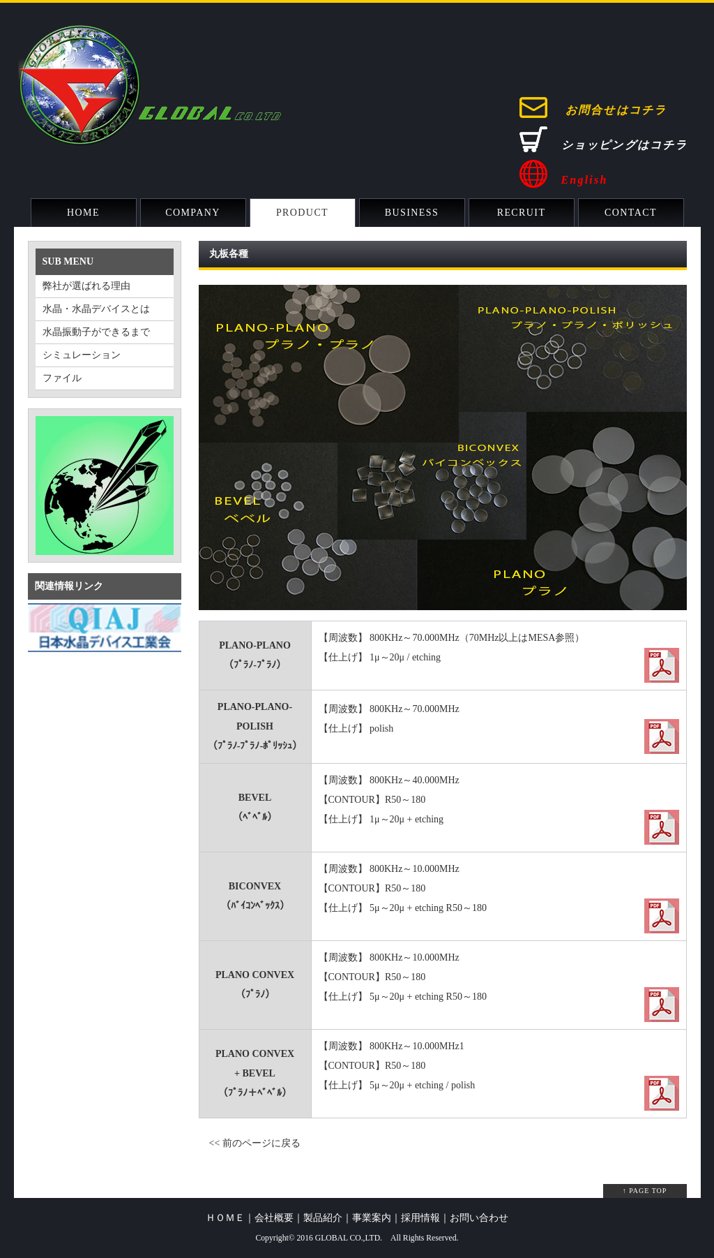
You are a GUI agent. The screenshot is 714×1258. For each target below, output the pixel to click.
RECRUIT (521, 212)
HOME (83, 212)
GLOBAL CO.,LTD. (348, 1238)
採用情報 (420, 1218)
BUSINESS (412, 212)
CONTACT (631, 212)
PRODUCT (302, 212)
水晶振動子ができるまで (96, 332)
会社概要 (274, 1218)
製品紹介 (322, 1218)
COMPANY (192, 212)
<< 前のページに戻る (255, 1143)
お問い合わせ (479, 1218)
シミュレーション (82, 355)
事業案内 (371, 1218)
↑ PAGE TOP (645, 1190)
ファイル (62, 378)
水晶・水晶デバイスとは (96, 309)
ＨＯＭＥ (225, 1218)
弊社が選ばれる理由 (86, 286)
